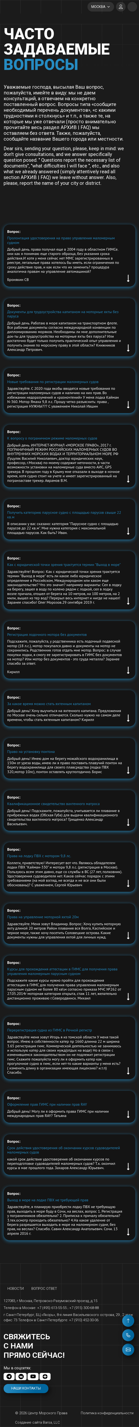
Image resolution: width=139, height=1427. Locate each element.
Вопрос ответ (44, 1288)
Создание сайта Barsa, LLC (37, 1422)
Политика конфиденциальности (107, 1413)
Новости (15, 1288)
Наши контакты (26, 1388)
